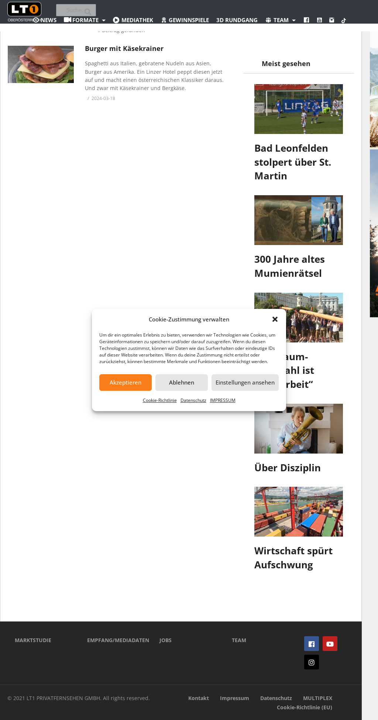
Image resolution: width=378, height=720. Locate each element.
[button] (275, 319)
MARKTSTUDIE (33, 640)
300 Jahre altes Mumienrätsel (289, 266)
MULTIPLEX (317, 698)
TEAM (239, 640)
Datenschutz (193, 400)
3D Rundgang (237, 20)
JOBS (165, 640)
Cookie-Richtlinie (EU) (304, 707)
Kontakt (198, 698)
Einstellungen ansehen (245, 382)
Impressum (234, 698)
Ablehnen (181, 382)
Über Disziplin (287, 467)
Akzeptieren (125, 382)
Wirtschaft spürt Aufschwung (293, 557)
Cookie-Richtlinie (160, 400)
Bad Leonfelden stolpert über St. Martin (292, 161)
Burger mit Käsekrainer (124, 48)
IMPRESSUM (223, 400)
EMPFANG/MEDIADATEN (112, 640)
